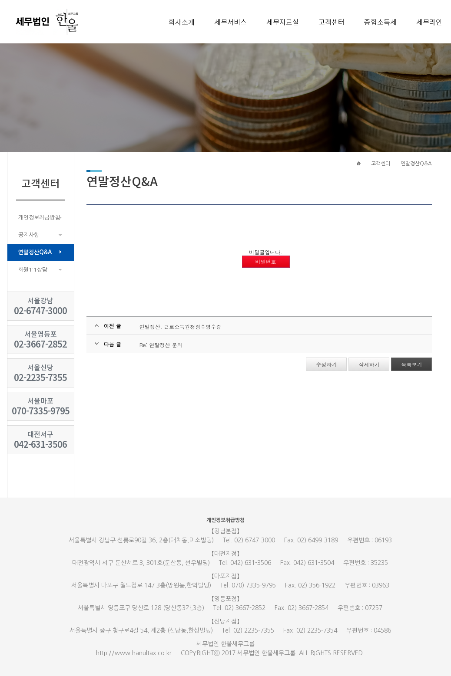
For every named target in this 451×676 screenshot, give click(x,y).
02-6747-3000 (40, 310)
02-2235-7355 (40, 377)
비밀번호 (265, 261)
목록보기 (411, 364)
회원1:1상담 (32, 269)
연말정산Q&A (35, 252)
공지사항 (28, 235)
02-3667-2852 (40, 344)
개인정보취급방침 (39, 217)
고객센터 (331, 21)
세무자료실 (282, 21)
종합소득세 (380, 21)
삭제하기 (368, 364)
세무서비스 (230, 21)
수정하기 (326, 364)
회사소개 (182, 21)
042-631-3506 (40, 444)
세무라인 (429, 21)
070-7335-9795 (41, 410)
